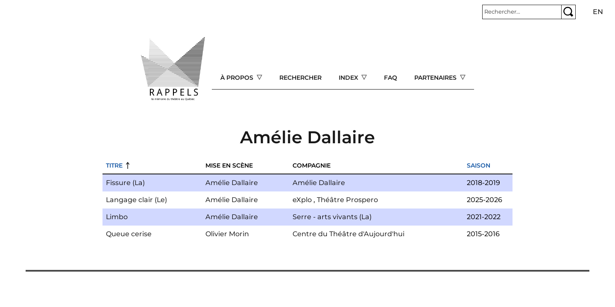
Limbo (117, 217)
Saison (478, 165)
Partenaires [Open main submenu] (436, 77)
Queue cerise (129, 234)
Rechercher (300, 77)
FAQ (390, 77)
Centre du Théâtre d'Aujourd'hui (348, 234)
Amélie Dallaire (231, 183)
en (598, 12)
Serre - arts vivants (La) (332, 217)
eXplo (302, 200)
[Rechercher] (522, 12)
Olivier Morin (227, 234)
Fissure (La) (125, 183)
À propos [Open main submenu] (237, 77)
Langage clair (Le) (136, 200)
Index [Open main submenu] (349, 77)
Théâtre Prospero (347, 200)
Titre (114, 165)
